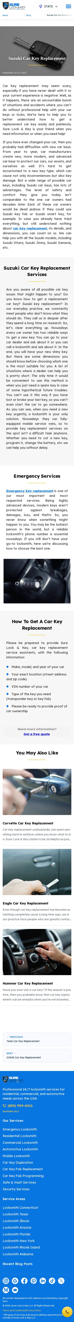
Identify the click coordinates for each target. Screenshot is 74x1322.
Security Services (16, 1189)
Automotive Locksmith (20, 1149)
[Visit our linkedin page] (43, 1281)
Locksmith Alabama (18, 1254)
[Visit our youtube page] (15, 1290)
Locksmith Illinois (16, 1221)
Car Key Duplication (18, 1162)
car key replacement (30, 228)
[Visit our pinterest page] (33, 1281)
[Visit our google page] (15, 1281)
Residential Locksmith (19, 1136)
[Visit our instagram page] (6, 1281)
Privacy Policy (33, 1310)
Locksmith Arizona (17, 1227)
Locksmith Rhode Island (21, 1247)
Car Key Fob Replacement (23, 1169)
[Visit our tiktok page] (52, 1281)
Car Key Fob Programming (23, 1176)
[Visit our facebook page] (24, 1281)
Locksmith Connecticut (20, 1208)
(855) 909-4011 (18, 1106)
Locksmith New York (19, 1241)
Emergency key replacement (29, 491)
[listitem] (37, 805)
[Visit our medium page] (6, 1290)
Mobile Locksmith (16, 1156)
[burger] (68, 6)
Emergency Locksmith (20, 1129)
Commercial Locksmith (20, 1143)
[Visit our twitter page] (61, 1281)
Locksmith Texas (15, 1214)
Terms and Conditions (14, 1310)
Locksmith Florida (16, 1234)
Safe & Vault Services (19, 1182)
